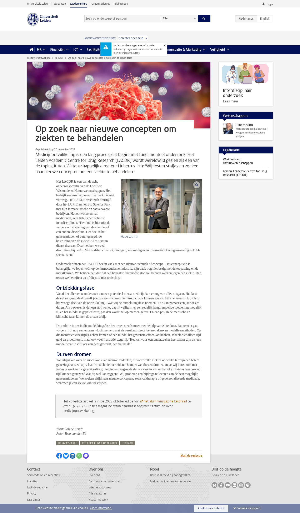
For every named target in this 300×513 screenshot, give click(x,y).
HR (39, 49)
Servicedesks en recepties (43, 475)
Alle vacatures (97, 494)
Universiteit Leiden (38, 3)
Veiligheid (217, 49)
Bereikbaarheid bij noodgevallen (170, 475)
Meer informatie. (101, 508)
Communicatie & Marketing (181, 49)
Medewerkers (78, 3)
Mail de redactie (191, 456)
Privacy (31, 494)
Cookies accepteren (211, 508)
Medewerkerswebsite (38, 58)
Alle (165, 18)
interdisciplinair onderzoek (99, 443)
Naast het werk (98, 500)
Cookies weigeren (248, 508)
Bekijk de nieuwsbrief (225, 475)
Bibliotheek (121, 3)
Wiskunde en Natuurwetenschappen (238, 161)
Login (270, 4)
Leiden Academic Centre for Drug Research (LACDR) (245, 173)
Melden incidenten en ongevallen (171, 481)
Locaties (32, 481)
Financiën (57, 49)
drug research (67, 443)
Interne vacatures (100, 487)
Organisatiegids (100, 3)
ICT (75, 49)
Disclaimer (33, 500)
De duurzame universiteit (105, 481)
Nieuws (59, 58)
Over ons (94, 475)
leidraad (127, 443)
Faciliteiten (95, 49)
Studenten (60, 3)
